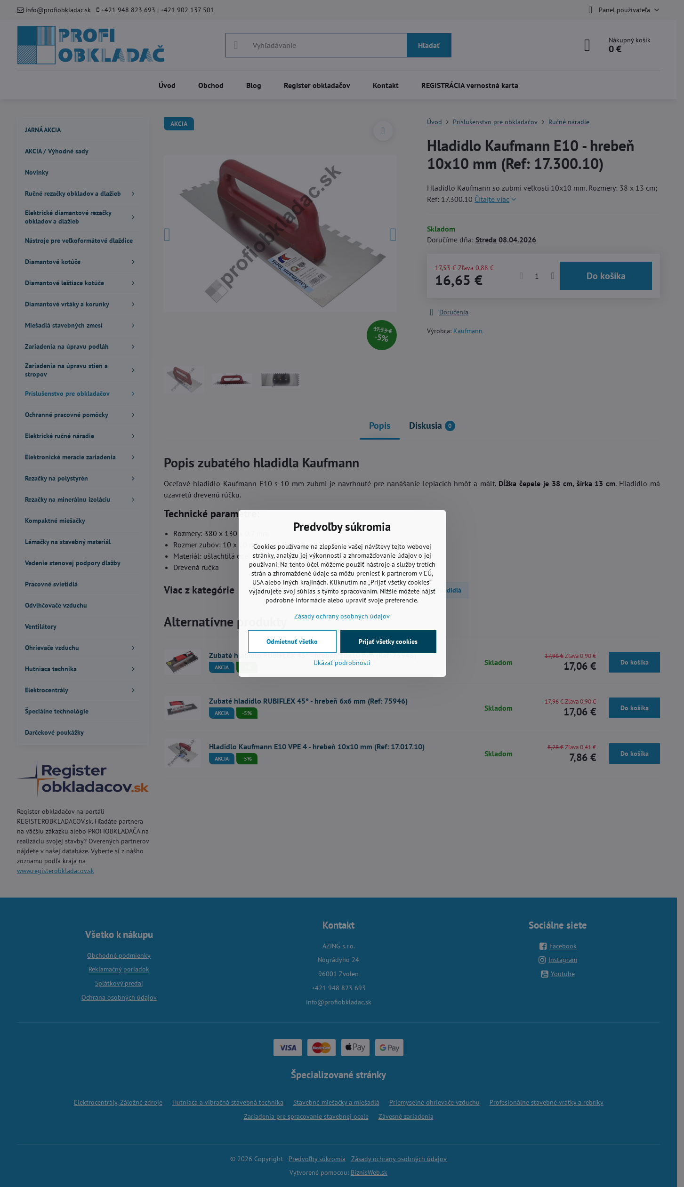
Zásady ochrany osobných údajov (342, 616)
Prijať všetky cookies (388, 641)
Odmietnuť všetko (292, 641)
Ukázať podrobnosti (342, 662)
